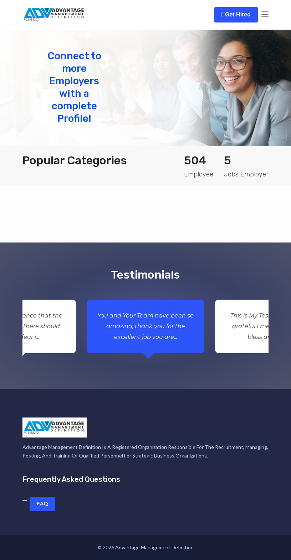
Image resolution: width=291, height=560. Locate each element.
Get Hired (236, 14)
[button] (22, 88)
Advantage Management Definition (154, 547)
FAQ (42, 503)
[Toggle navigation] (265, 14)
